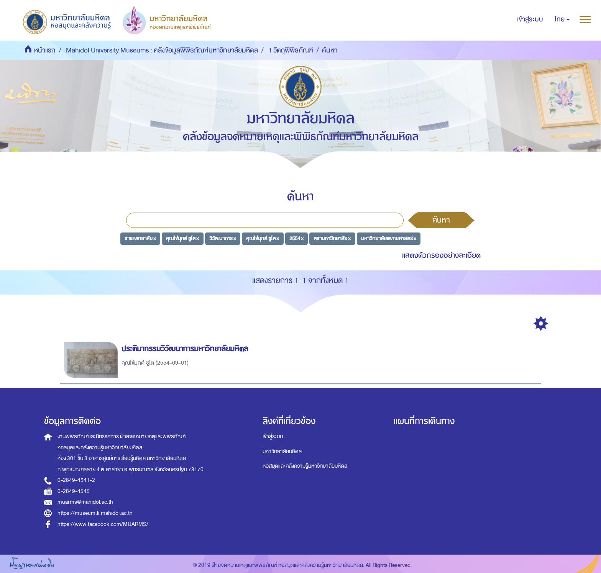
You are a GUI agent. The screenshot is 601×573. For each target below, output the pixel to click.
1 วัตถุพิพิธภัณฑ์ (290, 50)
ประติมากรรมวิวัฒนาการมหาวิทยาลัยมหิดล (186, 348)
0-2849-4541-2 (76, 480)
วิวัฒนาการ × (222, 238)
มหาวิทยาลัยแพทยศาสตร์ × (388, 238)
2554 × (296, 238)
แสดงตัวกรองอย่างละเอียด (441, 255)
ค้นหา (441, 220)
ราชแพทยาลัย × (140, 238)
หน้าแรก (45, 50)
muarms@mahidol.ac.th (85, 502)
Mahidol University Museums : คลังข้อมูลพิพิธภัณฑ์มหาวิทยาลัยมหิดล (162, 50)
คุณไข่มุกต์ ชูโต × (182, 238)
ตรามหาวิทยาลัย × (332, 238)
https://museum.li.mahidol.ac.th (95, 513)
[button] (562, 19)
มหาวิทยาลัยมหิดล (282, 451)
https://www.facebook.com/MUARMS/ (102, 524)
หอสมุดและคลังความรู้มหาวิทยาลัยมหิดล (305, 466)
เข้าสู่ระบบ (273, 436)
